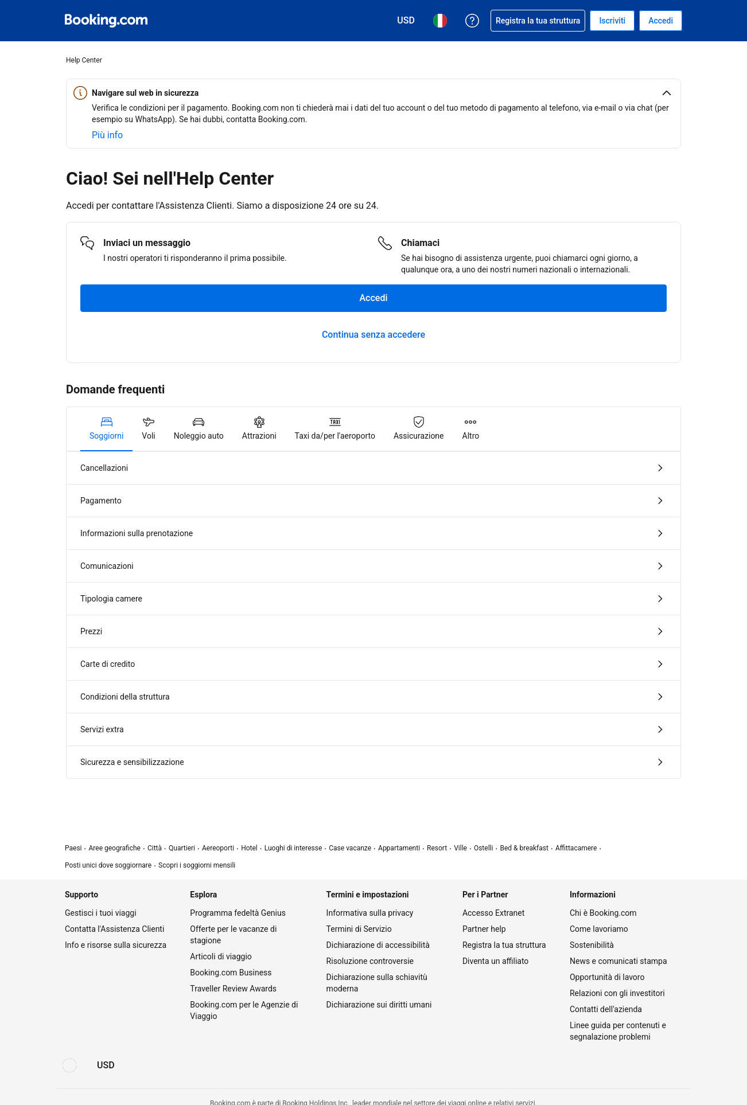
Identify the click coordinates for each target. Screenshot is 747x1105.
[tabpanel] (373, 615)
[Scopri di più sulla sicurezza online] (107, 135)
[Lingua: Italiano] (69, 1065)
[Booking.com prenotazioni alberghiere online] (106, 21)
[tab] (106, 429)
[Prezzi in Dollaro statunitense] (106, 1065)
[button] (373, 93)
